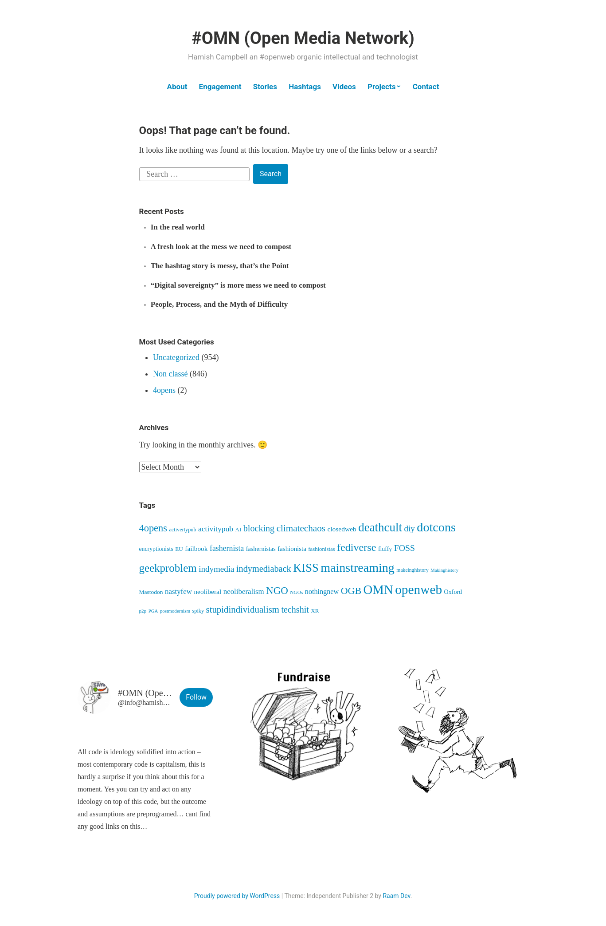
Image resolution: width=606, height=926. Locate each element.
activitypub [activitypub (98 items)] (215, 528)
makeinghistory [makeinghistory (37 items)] (412, 570)
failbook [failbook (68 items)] (196, 548)
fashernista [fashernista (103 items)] (227, 548)
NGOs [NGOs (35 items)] (296, 592)
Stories (265, 86)
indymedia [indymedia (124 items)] (216, 569)
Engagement (220, 86)
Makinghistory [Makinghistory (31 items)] (444, 570)
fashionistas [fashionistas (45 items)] (321, 549)
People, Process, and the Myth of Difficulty (219, 304)
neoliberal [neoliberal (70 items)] (207, 591)
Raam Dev (396, 895)
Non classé (170, 373)
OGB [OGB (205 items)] (351, 590)
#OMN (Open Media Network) (303, 38)
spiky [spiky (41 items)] (198, 611)
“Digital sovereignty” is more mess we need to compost (238, 285)
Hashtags (305, 86)
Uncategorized (176, 357)
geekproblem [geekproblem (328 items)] (168, 568)
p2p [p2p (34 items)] (143, 610)
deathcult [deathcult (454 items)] (380, 527)
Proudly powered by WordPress (237, 895)
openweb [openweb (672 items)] (418, 589)
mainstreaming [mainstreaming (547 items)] (358, 567)
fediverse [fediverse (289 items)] (356, 547)
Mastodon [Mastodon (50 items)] (151, 592)
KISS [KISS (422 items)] (305, 567)
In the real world (178, 227)
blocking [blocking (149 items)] (258, 528)
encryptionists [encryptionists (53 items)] (156, 549)
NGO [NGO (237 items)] (277, 590)
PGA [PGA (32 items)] (153, 610)
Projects (381, 86)
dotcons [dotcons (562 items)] (436, 527)
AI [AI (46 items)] (238, 529)
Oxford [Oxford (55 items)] (453, 591)
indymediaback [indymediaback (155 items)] (263, 569)
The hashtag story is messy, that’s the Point (220, 265)
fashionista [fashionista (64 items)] (292, 548)
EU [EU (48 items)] (179, 549)
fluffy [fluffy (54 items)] (385, 549)
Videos (344, 86)
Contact (426, 86)
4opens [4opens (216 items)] (153, 528)
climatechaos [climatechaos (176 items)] (301, 528)
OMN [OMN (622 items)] (378, 589)
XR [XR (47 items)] (315, 610)
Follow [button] (196, 697)
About (177, 86)
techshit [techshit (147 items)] (295, 609)
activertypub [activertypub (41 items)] (182, 529)
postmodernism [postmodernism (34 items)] (175, 610)
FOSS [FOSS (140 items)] (404, 548)
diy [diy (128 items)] (409, 528)
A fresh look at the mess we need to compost (221, 246)
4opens (164, 390)
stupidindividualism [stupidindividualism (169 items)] (242, 609)
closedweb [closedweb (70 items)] (341, 529)
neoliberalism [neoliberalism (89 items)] (243, 591)
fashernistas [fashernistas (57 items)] (261, 548)
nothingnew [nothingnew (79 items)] (322, 591)
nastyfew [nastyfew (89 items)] (178, 591)
